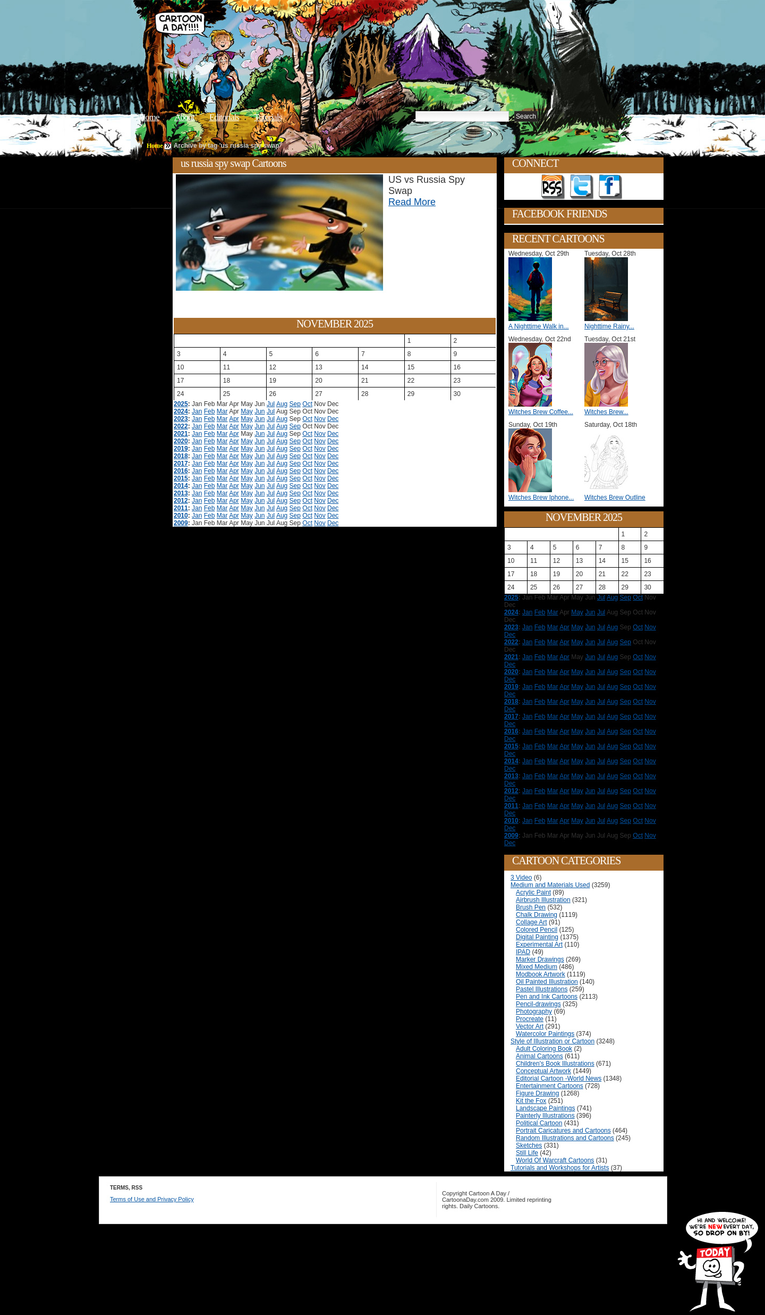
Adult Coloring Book (544, 1048)
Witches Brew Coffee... (540, 412)
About (184, 117)
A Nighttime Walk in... (538, 326)
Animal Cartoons (539, 1056)
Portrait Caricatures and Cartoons (563, 1130)
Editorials (224, 117)
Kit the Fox (531, 1101)
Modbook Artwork (540, 974)
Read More (412, 202)
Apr (234, 419)
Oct (307, 404)
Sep (295, 404)
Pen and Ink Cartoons (546, 996)
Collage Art (531, 922)
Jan (197, 411)
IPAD (523, 952)
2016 (181, 471)
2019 (181, 448)
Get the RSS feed (553, 187)
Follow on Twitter (581, 187)
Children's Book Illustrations (555, 1063)
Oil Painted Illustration (547, 981)
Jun (259, 411)
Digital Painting (537, 937)
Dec (332, 419)
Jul (271, 404)
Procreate (529, 1019)
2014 (181, 486)
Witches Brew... (606, 412)
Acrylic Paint (533, 892)
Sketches (529, 1145)
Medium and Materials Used (550, 885)
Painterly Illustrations (545, 1115)
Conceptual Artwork (543, 1071)
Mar (222, 411)
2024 (181, 411)
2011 (181, 508)
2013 (181, 493)
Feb (209, 411)
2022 (181, 426)
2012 (181, 500)
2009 (181, 523)
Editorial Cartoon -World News (558, 1078)
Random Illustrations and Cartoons (565, 1138)
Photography (534, 1011)
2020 (181, 441)
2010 (181, 515)
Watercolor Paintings (545, 1034)
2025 (181, 404)
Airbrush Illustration (543, 900)
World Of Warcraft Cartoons (555, 1160)
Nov (319, 419)
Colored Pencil (536, 929)
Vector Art (529, 1026)
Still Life (527, 1153)
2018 (181, 456)
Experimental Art (539, 944)
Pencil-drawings (538, 1004)
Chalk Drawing (536, 914)
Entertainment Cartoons (549, 1086)
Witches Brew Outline (614, 497)
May (247, 411)
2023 (181, 419)
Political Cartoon (539, 1123)
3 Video (521, 877)
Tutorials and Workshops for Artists (560, 1167)
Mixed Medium (536, 967)
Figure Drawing (537, 1093)
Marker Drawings (540, 959)
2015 (181, 478)
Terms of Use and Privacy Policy (152, 1199)
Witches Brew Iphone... (541, 497)
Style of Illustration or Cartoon (552, 1041)
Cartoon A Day (315, 35)
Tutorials (268, 117)
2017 (181, 463)
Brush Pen (531, 907)
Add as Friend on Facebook (610, 187)
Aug (281, 404)
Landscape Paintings (545, 1108)
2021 (181, 433)
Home (149, 117)
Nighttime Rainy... (609, 326)
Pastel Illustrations (541, 989)
